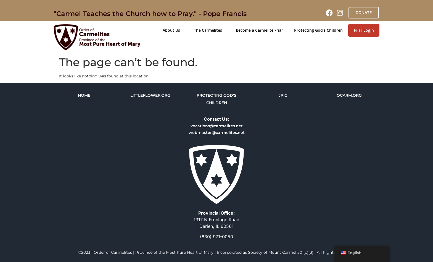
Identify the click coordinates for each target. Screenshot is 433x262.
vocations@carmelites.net (217, 125)
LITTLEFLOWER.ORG (150, 95)
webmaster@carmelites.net (217, 132)
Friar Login (364, 30)
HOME (84, 95)
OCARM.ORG (349, 95)
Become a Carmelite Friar (259, 30)
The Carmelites (209, 30)
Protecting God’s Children (318, 30)
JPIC (283, 95)
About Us (173, 30)
